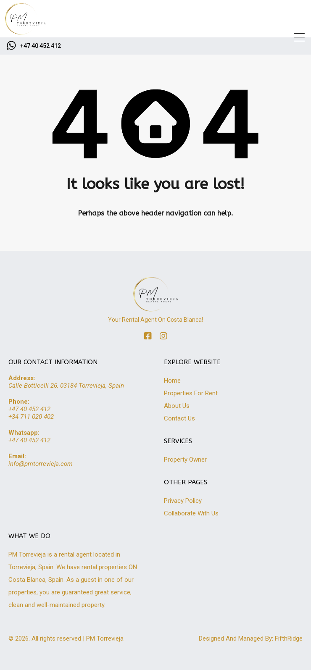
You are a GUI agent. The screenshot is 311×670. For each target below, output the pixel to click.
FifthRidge (289, 638)
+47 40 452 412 (40, 45)
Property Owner (185, 459)
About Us (177, 406)
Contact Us (179, 418)
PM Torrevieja (105, 638)
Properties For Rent (191, 393)
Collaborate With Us (191, 513)
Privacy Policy (183, 500)
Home (172, 380)
